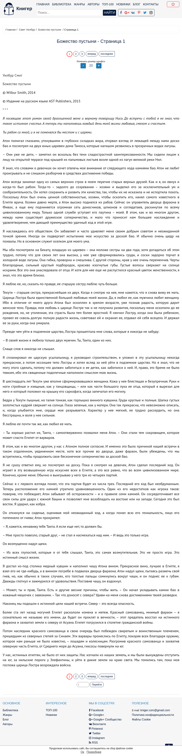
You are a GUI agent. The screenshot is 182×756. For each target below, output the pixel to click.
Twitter (95, 733)
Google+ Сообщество (105, 719)
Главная (42, 4)
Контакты (150, 4)
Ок (82, 752)
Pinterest (96, 728)
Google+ (96, 714)
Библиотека (61, 4)
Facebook (96, 710)
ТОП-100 (108, 4)
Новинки (123, 4)
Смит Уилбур (27, 29)
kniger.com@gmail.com (155, 710)
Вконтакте (97, 724)
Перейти (97, 684)
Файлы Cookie (141, 719)
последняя (107, 53)
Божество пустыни (49, 29)
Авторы (94, 4)
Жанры (79, 4)
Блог (136, 4)
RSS (93, 742)
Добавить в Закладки (173, 4)
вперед (92, 53)
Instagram (97, 737)
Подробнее (94, 752)
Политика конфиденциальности (153, 714)
